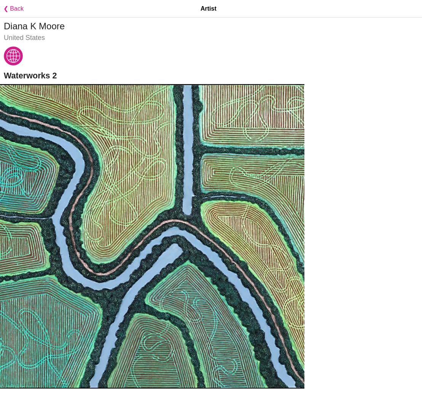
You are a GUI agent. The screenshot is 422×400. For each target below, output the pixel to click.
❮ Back (12, 8)
